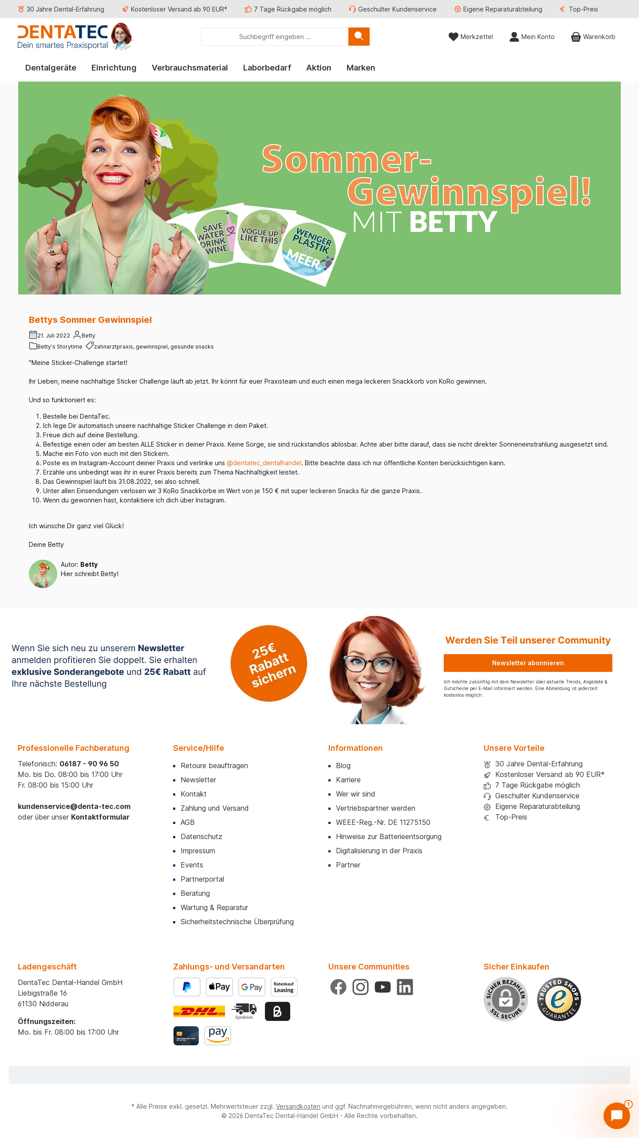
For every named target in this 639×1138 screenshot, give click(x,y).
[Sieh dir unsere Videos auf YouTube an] (383, 987)
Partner (348, 864)
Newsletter (198, 779)
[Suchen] (359, 36)
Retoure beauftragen (214, 765)
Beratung (195, 893)
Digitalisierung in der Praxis (379, 850)
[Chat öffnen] (617, 1116)
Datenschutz (201, 836)
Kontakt (194, 793)
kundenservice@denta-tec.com (74, 806)
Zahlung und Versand (215, 808)
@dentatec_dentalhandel (264, 463)
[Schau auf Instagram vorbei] (361, 987)
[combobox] (275, 36)
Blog (343, 765)
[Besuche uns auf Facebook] (338, 987)
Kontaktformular (100, 816)
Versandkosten (298, 1106)
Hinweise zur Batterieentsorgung (389, 836)
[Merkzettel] (470, 36)
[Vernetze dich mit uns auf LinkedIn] (405, 987)
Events (192, 864)
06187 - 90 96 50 (89, 763)
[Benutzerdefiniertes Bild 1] (559, 999)
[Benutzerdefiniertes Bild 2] (245, 1011)
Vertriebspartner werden (375, 808)
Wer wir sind (355, 793)
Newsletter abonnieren (528, 663)
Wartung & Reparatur (214, 907)
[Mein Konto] (531, 36)
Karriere (348, 779)
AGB (188, 822)
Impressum (198, 850)
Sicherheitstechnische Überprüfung (237, 921)
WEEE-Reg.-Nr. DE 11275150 (383, 822)
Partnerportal (202, 879)
